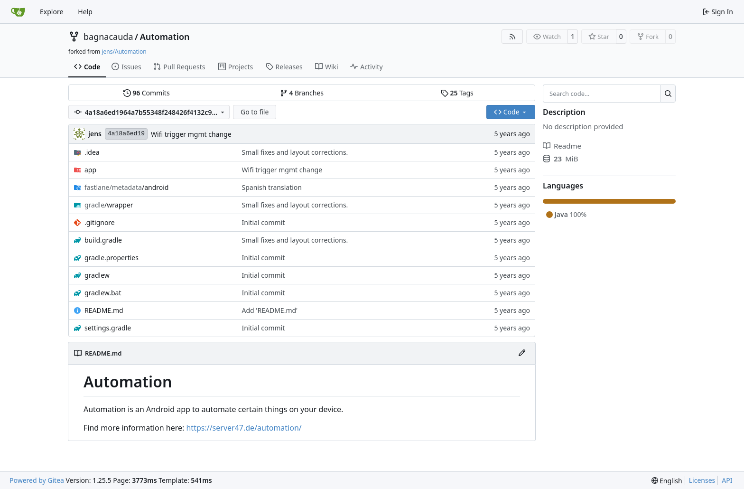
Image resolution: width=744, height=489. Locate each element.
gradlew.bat (102, 292)
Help (85, 11)
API (727, 480)
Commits (146, 92)
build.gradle (103, 239)
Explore (51, 11)
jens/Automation (124, 51)
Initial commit (263, 222)
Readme (562, 145)
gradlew (97, 275)
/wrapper (108, 204)
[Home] (18, 11)
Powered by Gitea (36, 480)
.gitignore (99, 222)
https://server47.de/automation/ (243, 428)
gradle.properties (111, 257)
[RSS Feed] (512, 36)
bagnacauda (108, 36)
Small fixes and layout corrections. (295, 152)
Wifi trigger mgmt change (191, 134)
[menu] (666, 480)
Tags (457, 92)
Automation (165, 36)
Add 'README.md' (270, 310)
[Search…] (668, 94)
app (90, 169)
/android (126, 187)
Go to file (255, 111)
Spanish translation (272, 187)
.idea (92, 152)
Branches (302, 92)
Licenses (702, 480)
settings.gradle (107, 327)
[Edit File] (522, 353)
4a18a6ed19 (126, 133)
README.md (103, 310)
